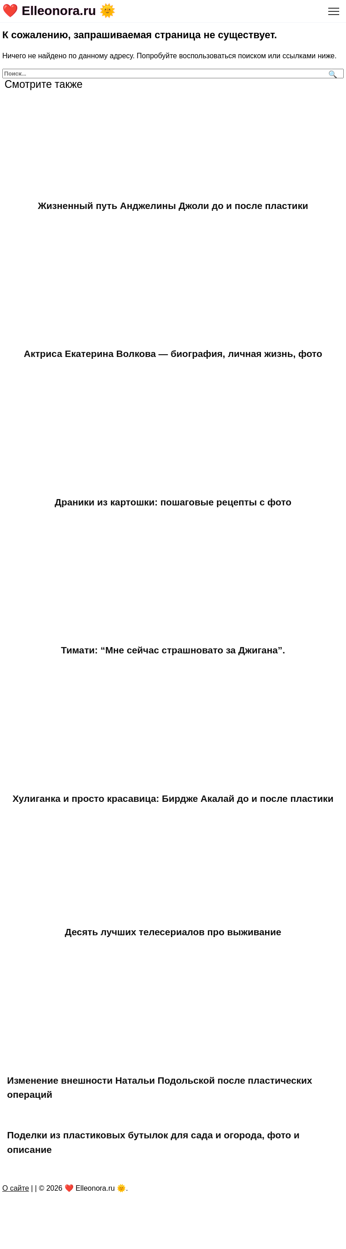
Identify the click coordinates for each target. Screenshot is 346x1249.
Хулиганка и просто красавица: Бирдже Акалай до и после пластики (172, 798)
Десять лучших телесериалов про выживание (173, 932)
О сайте (15, 1188)
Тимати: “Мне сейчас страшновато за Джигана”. (173, 650)
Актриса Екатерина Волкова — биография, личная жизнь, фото (173, 353)
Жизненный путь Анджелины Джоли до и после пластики (173, 205)
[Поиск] (332, 73)
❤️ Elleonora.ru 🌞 (58, 11)
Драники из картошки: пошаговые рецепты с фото (173, 502)
